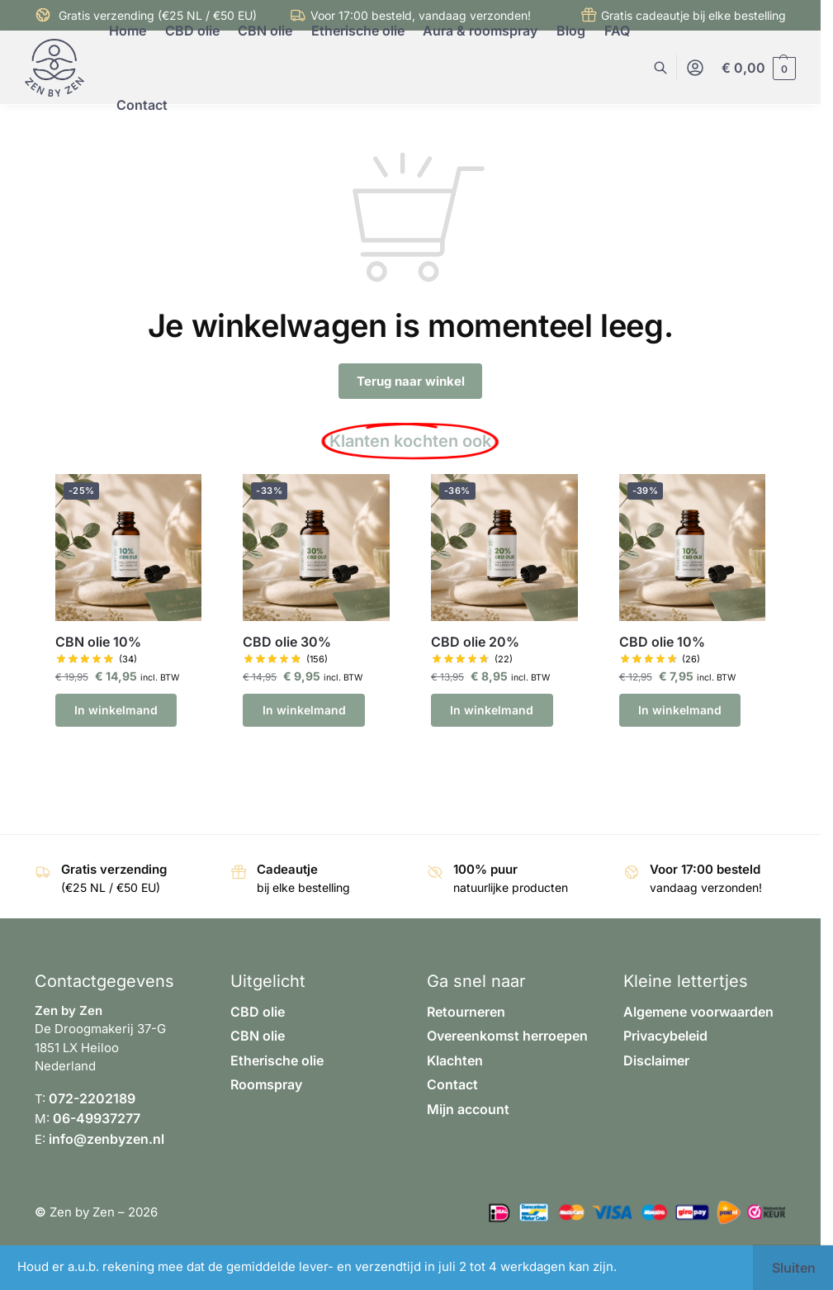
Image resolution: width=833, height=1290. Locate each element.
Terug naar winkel (411, 381)
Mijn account (468, 1109)
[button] (759, 67)
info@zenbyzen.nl (106, 1139)
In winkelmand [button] (116, 710)
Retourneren (466, 1011)
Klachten (455, 1060)
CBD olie (257, 1011)
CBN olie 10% (98, 642)
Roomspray (266, 1084)
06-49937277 (96, 1118)
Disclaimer (656, 1060)
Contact (452, 1084)
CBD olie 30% (287, 642)
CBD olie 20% (475, 642)
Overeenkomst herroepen (507, 1035)
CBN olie (257, 1035)
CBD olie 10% (662, 642)
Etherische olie (277, 1060)
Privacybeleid (665, 1035)
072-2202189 (92, 1098)
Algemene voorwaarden (698, 1011)
